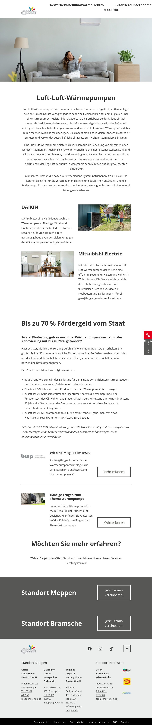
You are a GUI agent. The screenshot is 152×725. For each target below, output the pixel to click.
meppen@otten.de (31, 698)
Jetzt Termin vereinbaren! (114, 592)
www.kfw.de (53, 436)
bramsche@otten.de (106, 698)
